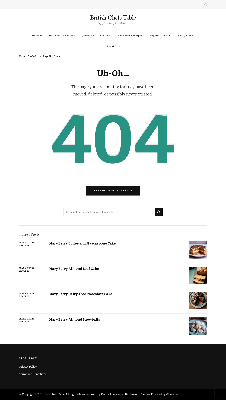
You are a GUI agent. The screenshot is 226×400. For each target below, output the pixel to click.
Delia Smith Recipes (62, 35)
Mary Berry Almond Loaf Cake (74, 269)
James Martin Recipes (96, 35)
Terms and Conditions (32, 374)
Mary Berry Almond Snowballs (75, 320)
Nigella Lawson (160, 35)
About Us (112, 46)
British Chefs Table (113, 17)
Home (35, 35)
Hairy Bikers (186, 35)
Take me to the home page (113, 191)
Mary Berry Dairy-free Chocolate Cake (81, 294)
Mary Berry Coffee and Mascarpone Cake (82, 244)
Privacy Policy (28, 366)
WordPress (173, 394)
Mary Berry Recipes (129, 35)
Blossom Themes (139, 394)
